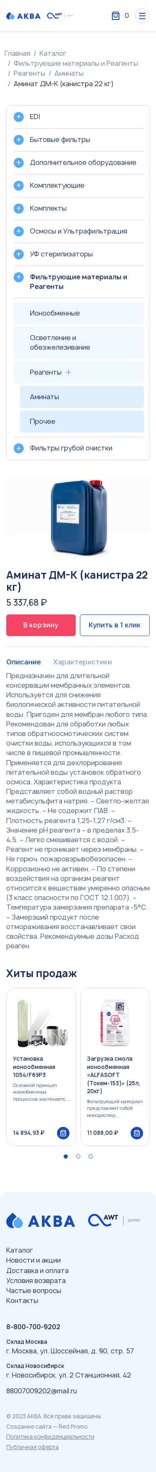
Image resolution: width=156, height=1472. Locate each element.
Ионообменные (55, 313)
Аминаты (69, 73)
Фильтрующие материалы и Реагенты (76, 63)
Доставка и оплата (37, 1270)
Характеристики (82, 661)
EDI (35, 116)
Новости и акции (33, 1260)
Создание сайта (29, 1426)
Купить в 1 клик (115, 624)
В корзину (40, 624)
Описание (23, 661)
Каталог (53, 53)
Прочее (42, 421)
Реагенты (29, 73)
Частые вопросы (33, 1290)
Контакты (22, 1300)
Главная (17, 53)
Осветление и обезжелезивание (60, 342)
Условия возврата (36, 1280)
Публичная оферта (32, 1447)
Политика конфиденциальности (50, 1436)
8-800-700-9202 (33, 1326)
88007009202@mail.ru (41, 1390)
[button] (66, 1156)
